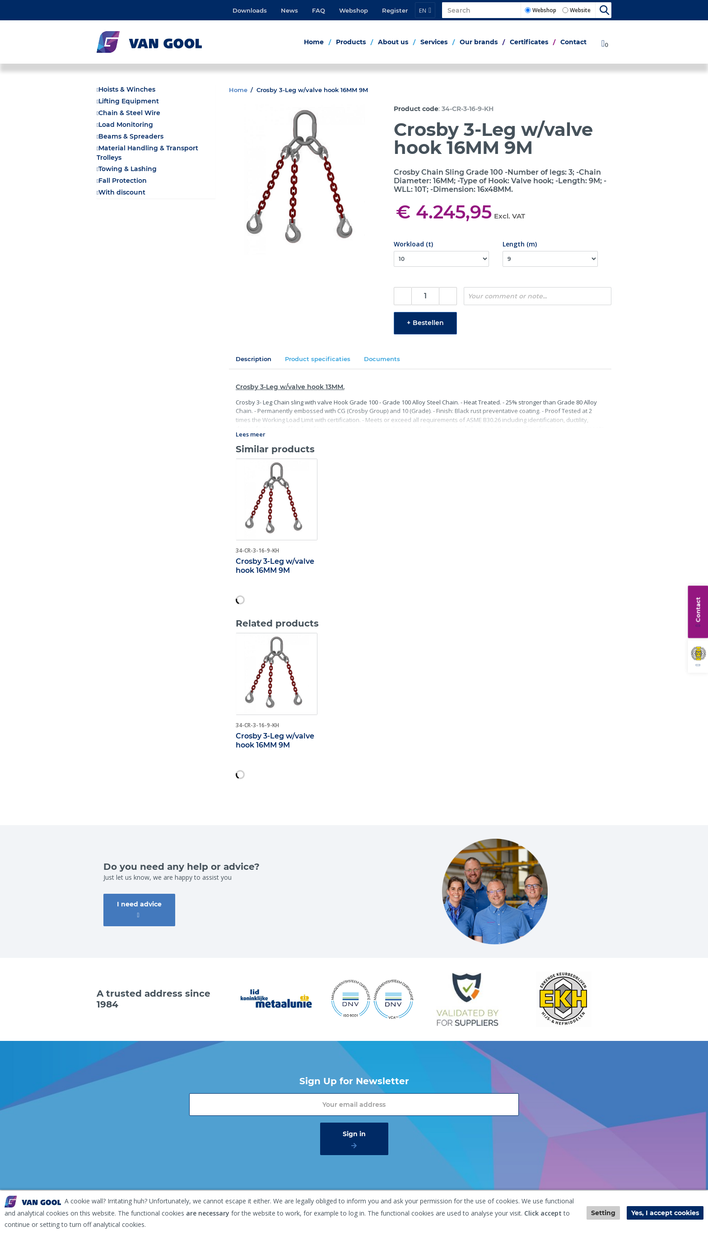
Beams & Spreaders (130, 136)
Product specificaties (317, 358)
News (289, 10)
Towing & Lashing (127, 169)
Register (395, 10)
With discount (121, 192)
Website (580, 10)
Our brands (479, 42)
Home (314, 42)
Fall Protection (122, 180)
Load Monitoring (125, 125)
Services (433, 42)
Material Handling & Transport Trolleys (147, 153)
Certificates (529, 42)
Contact (573, 42)
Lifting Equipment (128, 101)
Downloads (250, 10)
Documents (382, 358)
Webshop (353, 10)
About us (393, 42)
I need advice (139, 904)
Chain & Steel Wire (129, 113)
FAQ (318, 10)
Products (351, 42)
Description (253, 358)
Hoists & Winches (126, 89)
